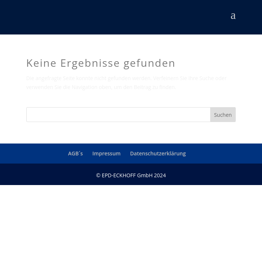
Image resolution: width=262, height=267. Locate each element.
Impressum (107, 153)
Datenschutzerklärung (158, 153)
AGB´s (75, 153)
